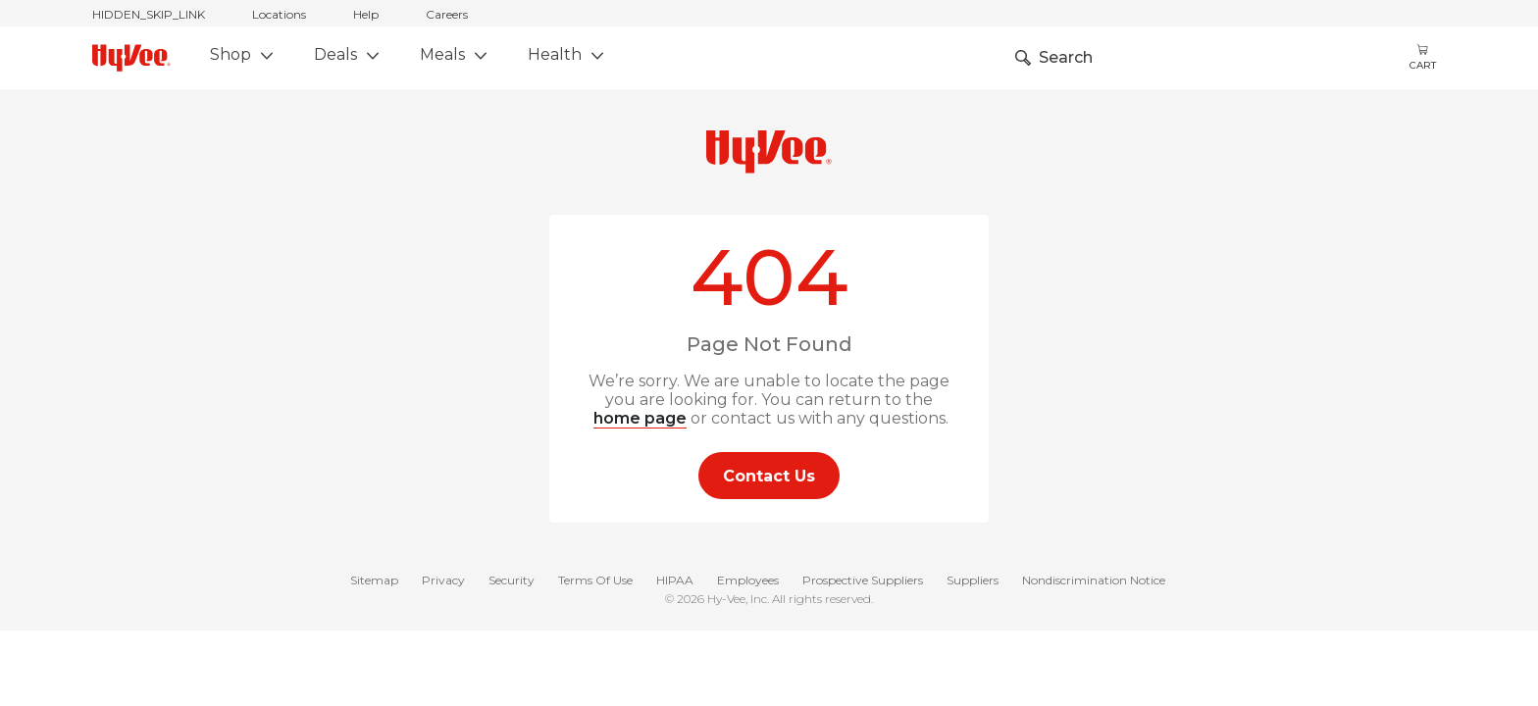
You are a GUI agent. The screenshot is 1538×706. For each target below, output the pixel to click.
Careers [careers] (447, 14)
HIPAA (674, 581)
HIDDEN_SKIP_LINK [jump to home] (148, 14)
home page (640, 418)
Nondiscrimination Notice (1093, 581)
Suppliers (973, 581)
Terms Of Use (595, 581)
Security (511, 581)
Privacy (443, 581)
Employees (748, 581)
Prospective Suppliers (862, 581)
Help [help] (366, 14)
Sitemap (374, 581)
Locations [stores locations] (279, 14)
